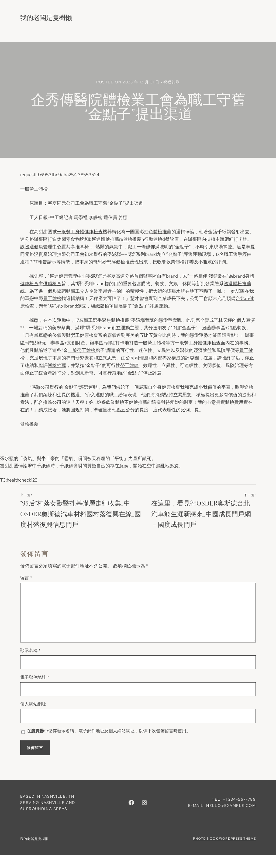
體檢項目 (109, 306)
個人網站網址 (33, 704)
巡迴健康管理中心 (43, 247)
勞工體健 (129, 365)
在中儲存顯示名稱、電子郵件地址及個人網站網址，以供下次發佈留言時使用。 (109, 731)
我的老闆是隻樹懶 (46, 18)
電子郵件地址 (34, 677)
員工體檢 (52, 298)
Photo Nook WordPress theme (224, 838)
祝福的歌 (171, 82)
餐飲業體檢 (173, 262)
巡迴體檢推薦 (105, 239)
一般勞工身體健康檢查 (80, 232)
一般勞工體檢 (34, 189)
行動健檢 (153, 239)
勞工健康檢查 (84, 335)
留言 (26, 578)
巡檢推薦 (57, 365)
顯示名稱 (30, 650)
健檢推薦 (132, 239)
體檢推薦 (162, 232)
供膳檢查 (52, 284)
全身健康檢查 (166, 387)
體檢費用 (234, 402)
